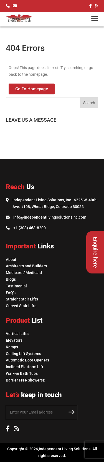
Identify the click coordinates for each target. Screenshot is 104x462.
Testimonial (16, 286)
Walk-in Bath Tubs (22, 373)
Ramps (12, 347)
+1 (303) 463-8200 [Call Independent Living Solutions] (29, 228)
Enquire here (95, 252)
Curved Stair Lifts (21, 306)
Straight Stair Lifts (22, 299)
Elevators (14, 340)
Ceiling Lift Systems (23, 353)
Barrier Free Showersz (25, 380)
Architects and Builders (26, 266)
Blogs (11, 279)
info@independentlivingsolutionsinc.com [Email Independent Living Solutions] (49, 217)
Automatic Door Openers (27, 360)
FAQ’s (11, 292)
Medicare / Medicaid (24, 272)
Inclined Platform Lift (24, 367)
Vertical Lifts (17, 333)
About (11, 259)
